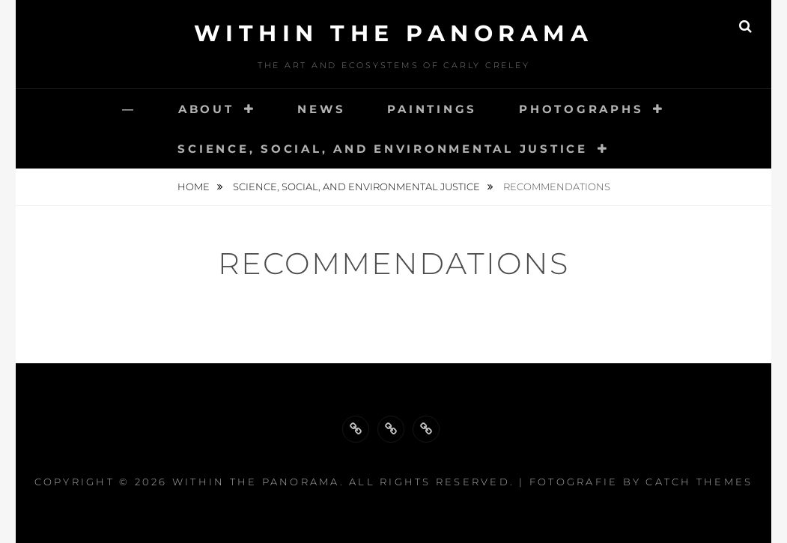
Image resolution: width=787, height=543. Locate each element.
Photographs (581, 109)
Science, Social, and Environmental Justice (382, 149)
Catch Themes (699, 482)
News (321, 109)
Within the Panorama (394, 33)
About (206, 109)
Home (194, 186)
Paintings (432, 109)
